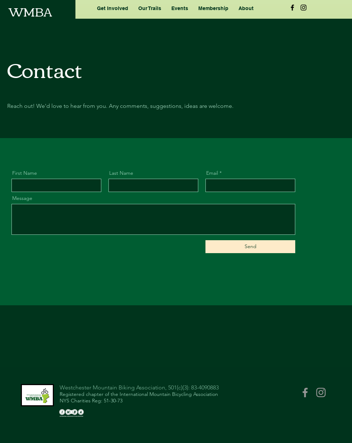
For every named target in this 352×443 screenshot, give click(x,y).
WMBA (30, 11)
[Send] (250, 246)
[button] (112, 8)
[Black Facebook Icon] (292, 8)
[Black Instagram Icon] (303, 8)
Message (22, 198)
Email (212, 172)
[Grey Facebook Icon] (305, 392)
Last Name (121, 172)
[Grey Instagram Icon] (321, 392)
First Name (24, 172)
